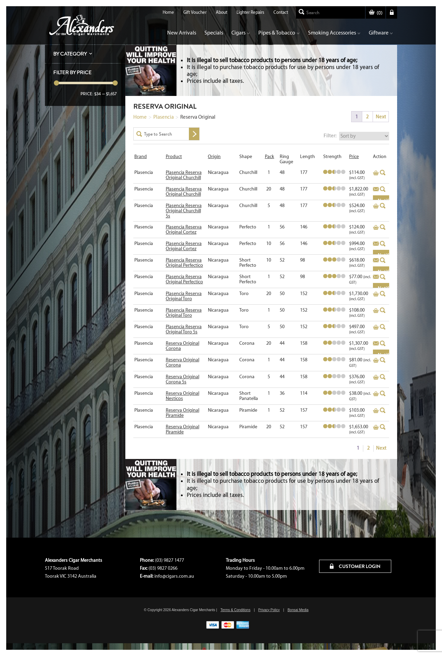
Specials (213, 32)
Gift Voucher (194, 12)
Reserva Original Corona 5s (182, 379)
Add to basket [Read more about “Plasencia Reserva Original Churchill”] (376, 189)
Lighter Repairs (250, 12)
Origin (214, 156)
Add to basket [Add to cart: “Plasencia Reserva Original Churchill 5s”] (376, 206)
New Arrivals (181, 32)
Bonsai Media (298, 610)
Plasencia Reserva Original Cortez (184, 229)
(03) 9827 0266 (162, 568)
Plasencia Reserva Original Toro (184, 296)
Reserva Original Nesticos (182, 395)
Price (354, 156)
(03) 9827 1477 (169, 560)
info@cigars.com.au (174, 576)
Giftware (381, 32)
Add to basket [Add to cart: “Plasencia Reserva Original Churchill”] (376, 172)
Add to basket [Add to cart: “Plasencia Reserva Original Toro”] (376, 294)
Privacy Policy (269, 610)
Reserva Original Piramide (182, 412)
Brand (140, 156)
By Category (70, 54)
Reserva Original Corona (182, 345)
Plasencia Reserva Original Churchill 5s (184, 211)
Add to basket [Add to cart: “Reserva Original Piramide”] (376, 410)
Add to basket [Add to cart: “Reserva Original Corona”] (376, 360)
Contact (280, 12)
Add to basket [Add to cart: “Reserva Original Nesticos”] (376, 393)
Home (168, 12)
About (221, 12)
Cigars (240, 32)
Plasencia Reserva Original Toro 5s (184, 329)
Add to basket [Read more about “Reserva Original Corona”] (376, 343)
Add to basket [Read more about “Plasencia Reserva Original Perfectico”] (376, 260)
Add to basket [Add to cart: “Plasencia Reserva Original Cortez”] (376, 227)
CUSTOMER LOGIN (355, 566)
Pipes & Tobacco (279, 32)
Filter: (330, 135)
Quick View (383, 172)
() (375, 13)
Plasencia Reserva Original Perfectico (184, 262)
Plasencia (163, 117)
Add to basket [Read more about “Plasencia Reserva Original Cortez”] (376, 244)
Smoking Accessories (334, 32)
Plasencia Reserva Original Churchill (184, 174)
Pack (269, 156)
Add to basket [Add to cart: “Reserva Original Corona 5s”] (376, 377)
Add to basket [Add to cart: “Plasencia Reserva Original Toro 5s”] (376, 327)
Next (381, 116)
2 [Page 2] (367, 116)
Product (174, 156)
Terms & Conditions (235, 610)
